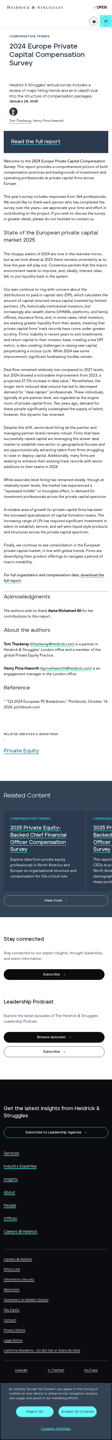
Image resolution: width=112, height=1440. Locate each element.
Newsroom (12, 1289)
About (9, 1192)
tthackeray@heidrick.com (52, 644)
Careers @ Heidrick (20, 1232)
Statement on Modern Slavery (26, 1299)
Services (11, 1153)
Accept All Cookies (77, 1411)
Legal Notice (13, 1340)
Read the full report (35, 141)
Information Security (19, 1279)
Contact (10, 1320)
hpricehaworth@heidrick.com (66, 669)
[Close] (107, 1389)
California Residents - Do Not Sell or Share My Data (42, 1350)
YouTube (91, 1370)
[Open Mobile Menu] (100, 7)
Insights (11, 1179)
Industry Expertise (20, 1166)
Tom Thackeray (20, 120)
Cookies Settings (56, 1429)
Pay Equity (11, 1309)
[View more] (56, 900)
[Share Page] (93, 21)
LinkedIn (21, 1370)
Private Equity (21, 751)
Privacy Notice (14, 1330)
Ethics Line (12, 1269)
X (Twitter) (56, 1370)
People (10, 1205)
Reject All (34, 1411)
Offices (10, 1218)
